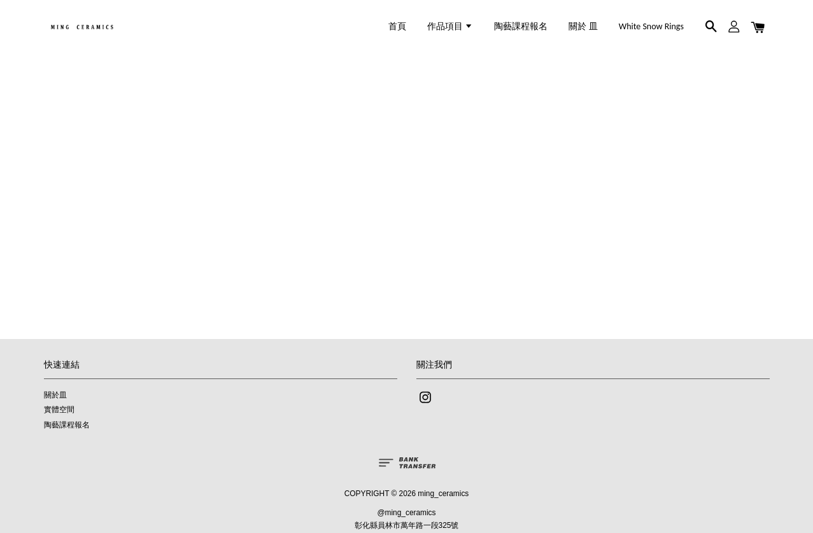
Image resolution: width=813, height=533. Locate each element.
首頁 (397, 26)
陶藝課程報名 (521, 26)
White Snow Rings (651, 26)
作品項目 (450, 26)
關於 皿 (583, 26)
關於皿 (55, 395)
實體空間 (59, 409)
